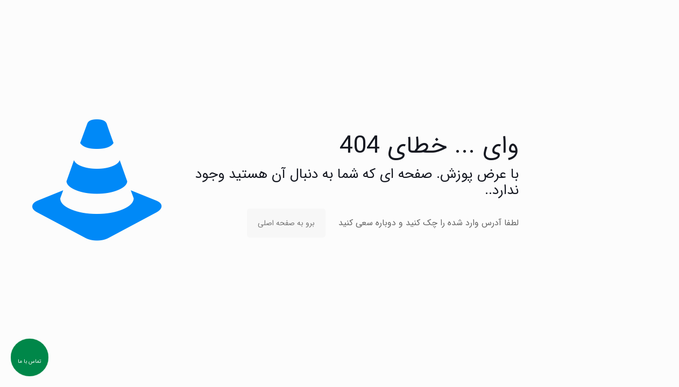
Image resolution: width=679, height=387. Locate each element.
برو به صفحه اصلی (286, 223)
